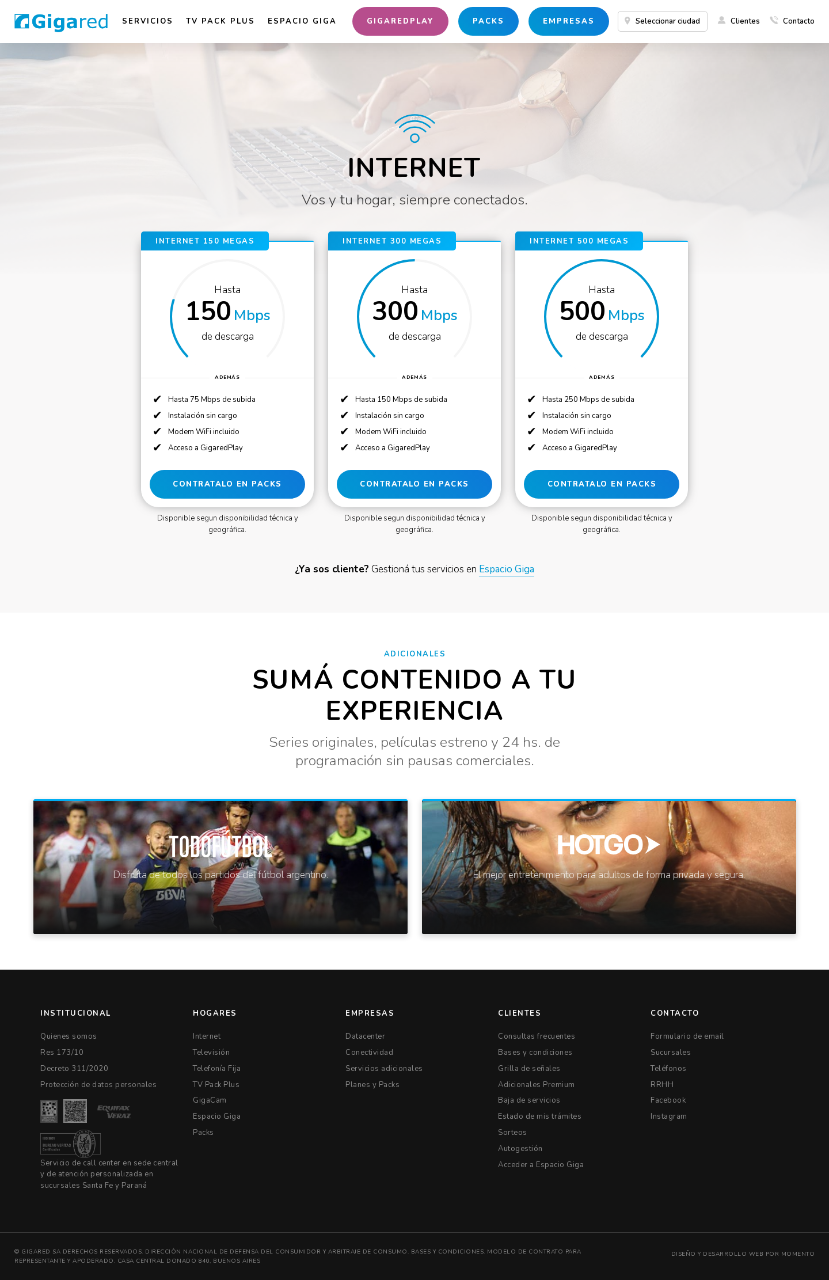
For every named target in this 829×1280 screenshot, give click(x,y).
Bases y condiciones (447, 1252)
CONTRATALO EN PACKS (227, 485)
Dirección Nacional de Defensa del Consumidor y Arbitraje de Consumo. (277, 1252)
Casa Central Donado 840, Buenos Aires (187, 1261)
